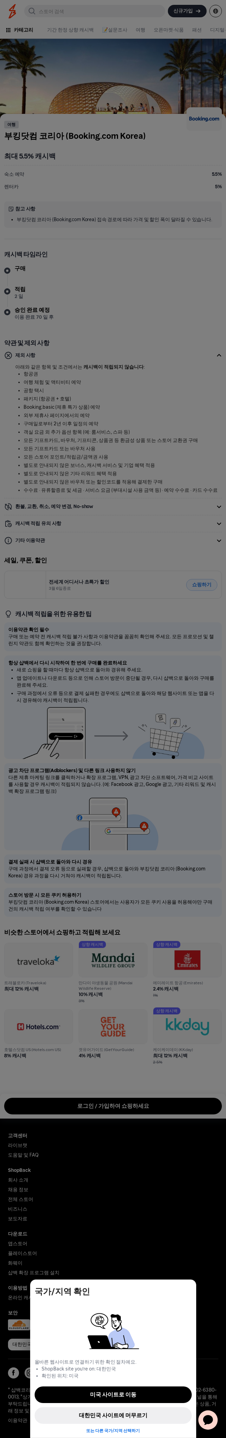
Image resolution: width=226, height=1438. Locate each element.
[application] (208, 1420)
